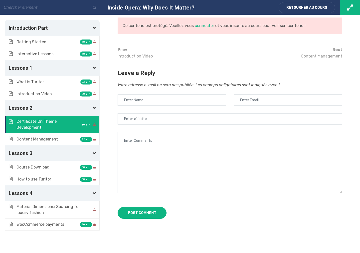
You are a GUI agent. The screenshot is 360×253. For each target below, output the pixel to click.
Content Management (286, 52)
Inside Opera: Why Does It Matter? (150, 7)
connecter (204, 25)
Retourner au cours (306, 8)
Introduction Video (174, 52)
